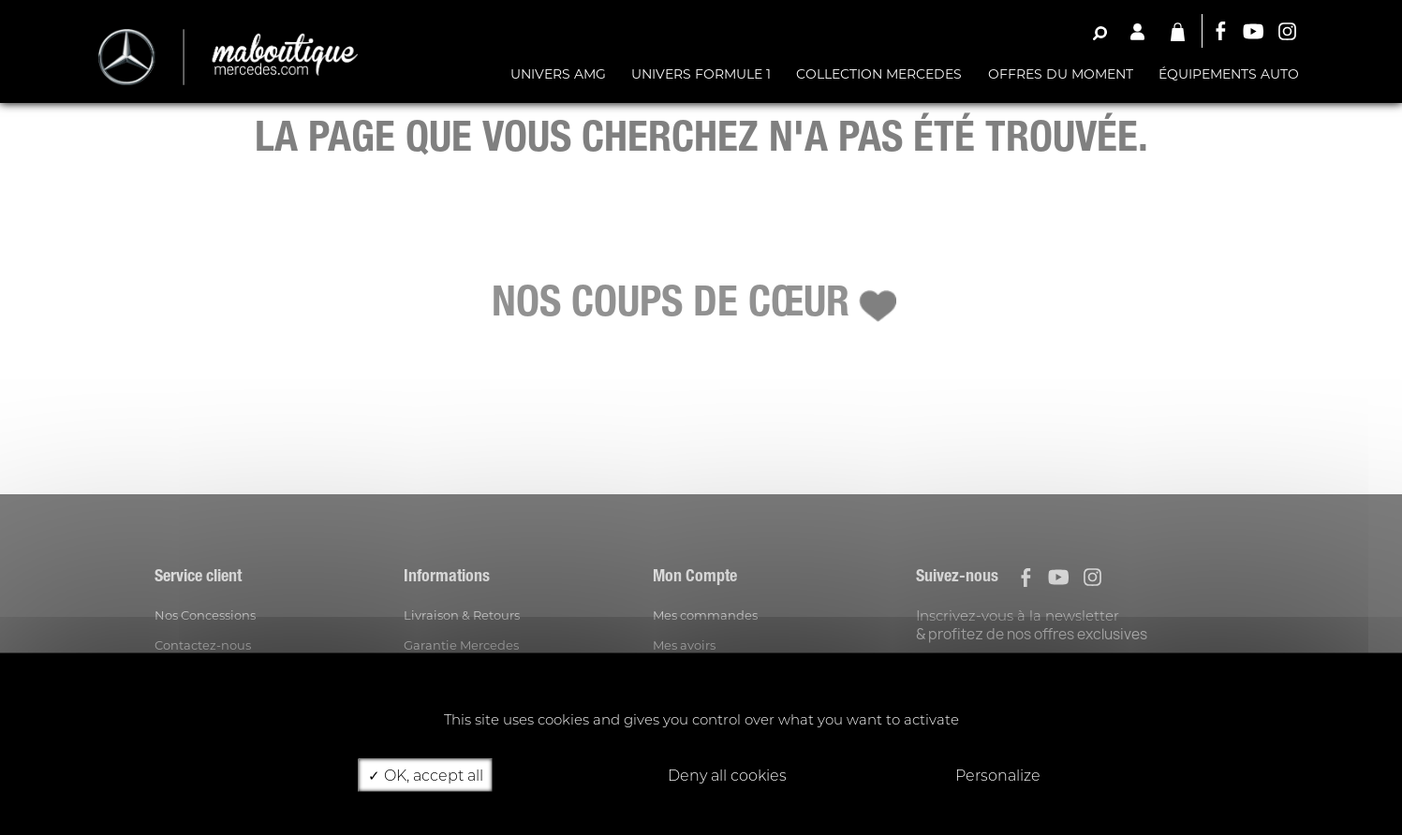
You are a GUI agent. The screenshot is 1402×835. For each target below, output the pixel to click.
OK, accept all (425, 775)
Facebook (1219, 31)
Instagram (1287, 31)
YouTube (1253, 31)
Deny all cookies (719, 775)
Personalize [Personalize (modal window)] (997, 775)
